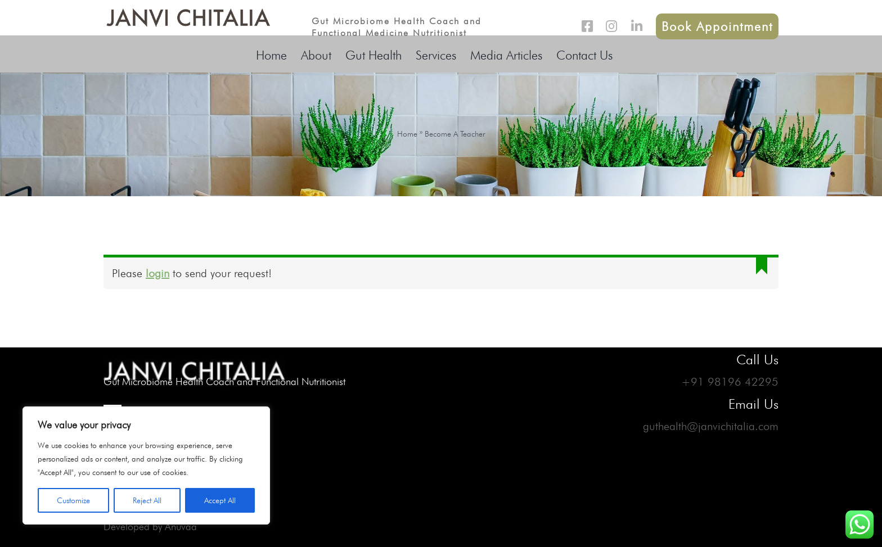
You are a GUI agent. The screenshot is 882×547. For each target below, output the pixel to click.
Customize (73, 500)
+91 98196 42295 (729, 381)
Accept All (220, 500)
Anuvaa (181, 526)
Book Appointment (717, 26)
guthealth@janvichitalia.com (710, 426)
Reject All (147, 500)
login (157, 273)
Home (407, 133)
